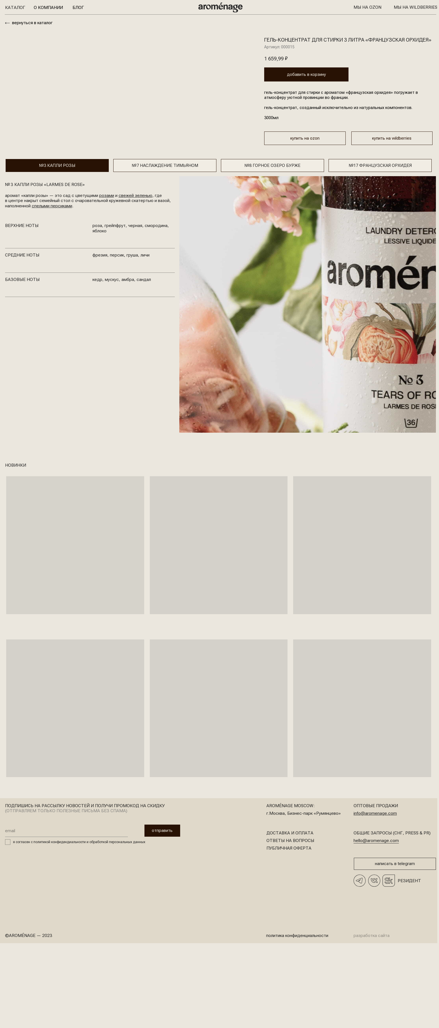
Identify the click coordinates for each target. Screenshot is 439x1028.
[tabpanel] (218, 387)
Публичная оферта (288, 931)
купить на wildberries (391, 138)
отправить (154, 913)
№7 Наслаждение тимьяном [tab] (165, 248)
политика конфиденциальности (297, 1018)
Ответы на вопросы (290, 923)
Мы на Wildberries (415, 7)
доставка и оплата (289, 915)
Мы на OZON (367, 7)
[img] (220, 7)
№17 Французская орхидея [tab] (380, 248)
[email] (66, 913)
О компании (48, 7)
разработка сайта (372, 1018)
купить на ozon (305, 138)
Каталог (15, 7)
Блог (78, 7)
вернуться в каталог (32, 22)
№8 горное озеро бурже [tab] (272, 248)
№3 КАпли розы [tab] (57, 248)
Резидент (409, 963)
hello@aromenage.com (376, 923)
